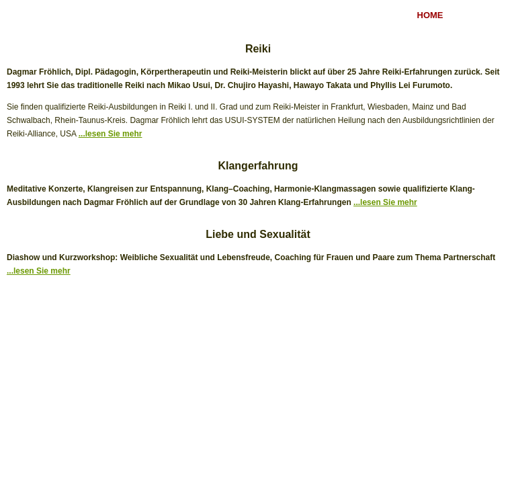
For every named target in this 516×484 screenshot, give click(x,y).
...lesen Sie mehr (110, 133)
